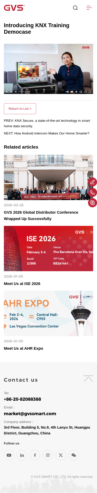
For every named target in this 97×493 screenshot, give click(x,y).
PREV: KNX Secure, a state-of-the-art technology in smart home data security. (47, 123)
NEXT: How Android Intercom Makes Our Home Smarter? (46, 133)
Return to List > (20, 108)
